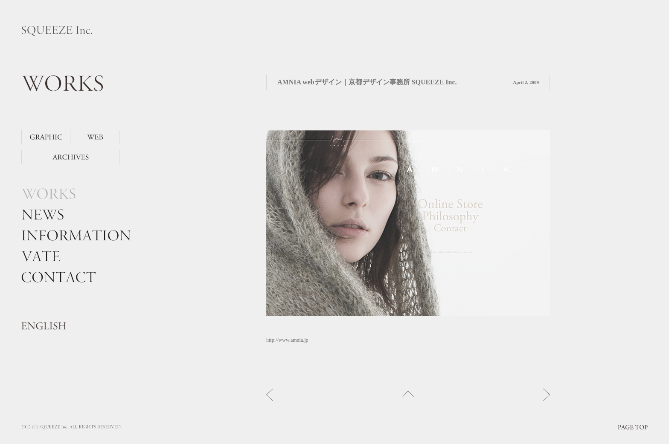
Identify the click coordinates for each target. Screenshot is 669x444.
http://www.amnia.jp (287, 340)
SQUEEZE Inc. (57, 31)
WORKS (62, 83)
